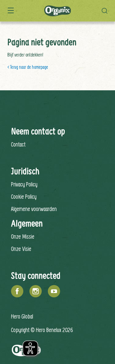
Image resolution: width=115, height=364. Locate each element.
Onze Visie (21, 248)
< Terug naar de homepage (27, 67)
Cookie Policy (23, 196)
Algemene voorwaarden (34, 209)
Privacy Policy (24, 184)
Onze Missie (22, 236)
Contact (18, 144)
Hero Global (22, 316)
